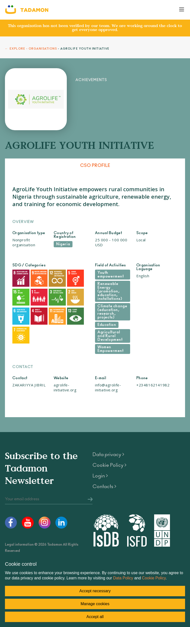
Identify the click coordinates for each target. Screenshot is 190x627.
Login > (100, 475)
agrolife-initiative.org (65, 387)
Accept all (94, 617)
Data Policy (123, 578)
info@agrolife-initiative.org (108, 387)
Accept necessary (95, 591)
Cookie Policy (154, 578)
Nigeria (63, 244)
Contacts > (104, 486)
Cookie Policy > (109, 465)
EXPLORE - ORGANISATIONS (33, 48)
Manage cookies (95, 604)
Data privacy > (108, 454)
